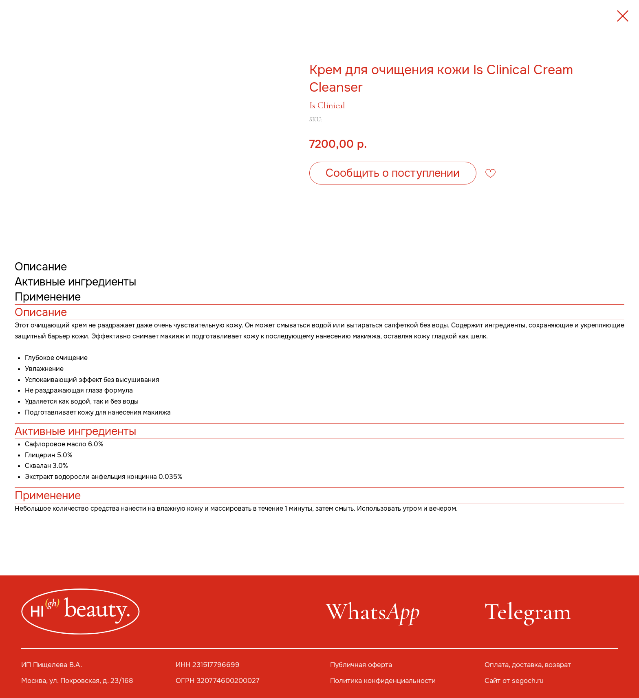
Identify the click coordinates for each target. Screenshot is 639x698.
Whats (373, 611)
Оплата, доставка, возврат (528, 665)
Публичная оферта (361, 665)
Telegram (527, 611)
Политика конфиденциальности (383, 680)
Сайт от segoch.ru (514, 680)
